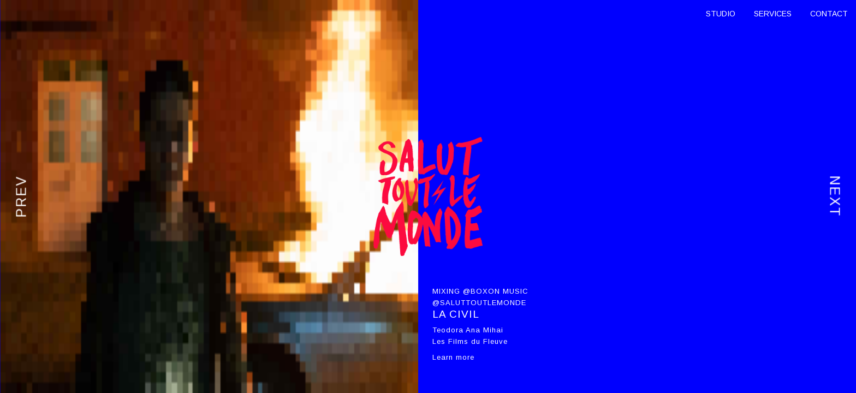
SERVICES (773, 13)
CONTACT (829, 13)
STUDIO (720, 13)
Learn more (453, 357)
